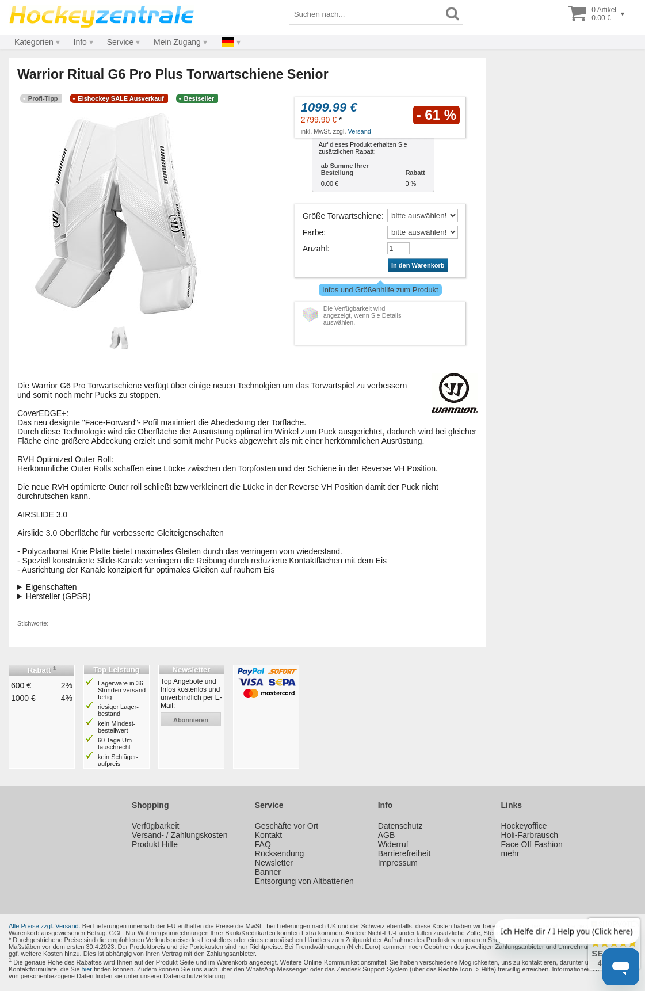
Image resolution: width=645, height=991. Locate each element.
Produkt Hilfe (155, 844)
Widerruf (393, 844)
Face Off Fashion (532, 844)
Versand (359, 131)
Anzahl (315, 248)
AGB (386, 835)
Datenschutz (400, 825)
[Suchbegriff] (365, 13)
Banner (268, 871)
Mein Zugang (177, 42)
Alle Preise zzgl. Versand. (45, 926)
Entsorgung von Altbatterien (304, 881)
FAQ (263, 844)
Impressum (398, 862)
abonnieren (190, 719)
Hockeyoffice (524, 825)
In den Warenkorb (418, 265)
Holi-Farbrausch (530, 835)
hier (87, 969)
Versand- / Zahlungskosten (180, 835)
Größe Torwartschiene (342, 215)
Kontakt (268, 835)
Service (120, 42)
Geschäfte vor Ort (286, 825)
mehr (510, 853)
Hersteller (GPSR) (58, 596)
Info (80, 42)
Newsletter (274, 862)
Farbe (313, 232)
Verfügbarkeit (156, 825)
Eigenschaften (51, 587)
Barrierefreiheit (404, 853)
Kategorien (34, 42)
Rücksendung (279, 853)
